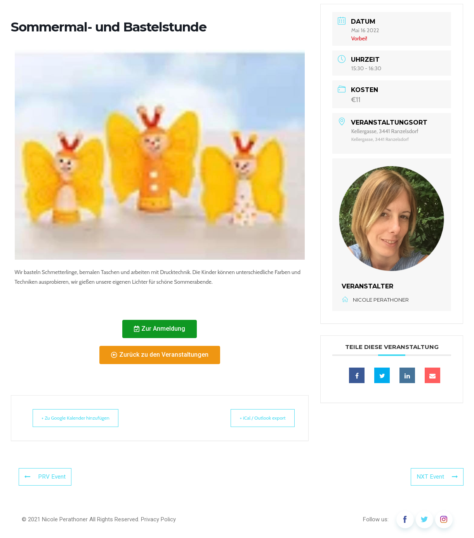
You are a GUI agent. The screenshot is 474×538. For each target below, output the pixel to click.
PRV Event (44, 477)
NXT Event (438, 477)
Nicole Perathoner (65, 519)
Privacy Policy (158, 519)
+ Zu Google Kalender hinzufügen (81, 418)
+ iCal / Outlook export (257, 418)
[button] (159, 329)
